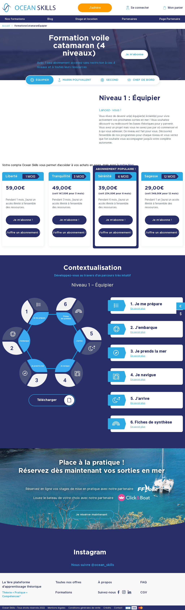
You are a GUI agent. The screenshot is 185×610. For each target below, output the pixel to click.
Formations (63, 592)
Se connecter (140, 7)
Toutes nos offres (68, 582)
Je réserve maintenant (91, 514)
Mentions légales (57, 607)
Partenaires (129, 19)
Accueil (6, 25)
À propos (105, 582)
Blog (50, 19)
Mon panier (175, 7)
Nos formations (15, 19)
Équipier (39, 80)
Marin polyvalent (74, 80)
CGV (143, 592)
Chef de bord (141, 80)
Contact (118, 607)
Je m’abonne (134, 54)
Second (109, 80)
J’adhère (95, 7)
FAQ (143, 582)
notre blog (127, 165)
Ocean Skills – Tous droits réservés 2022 (24, 607)
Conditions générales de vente (85, 607)
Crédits (107, 607)
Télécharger (56, 400)
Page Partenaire (169, 19)
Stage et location (86, 19)
